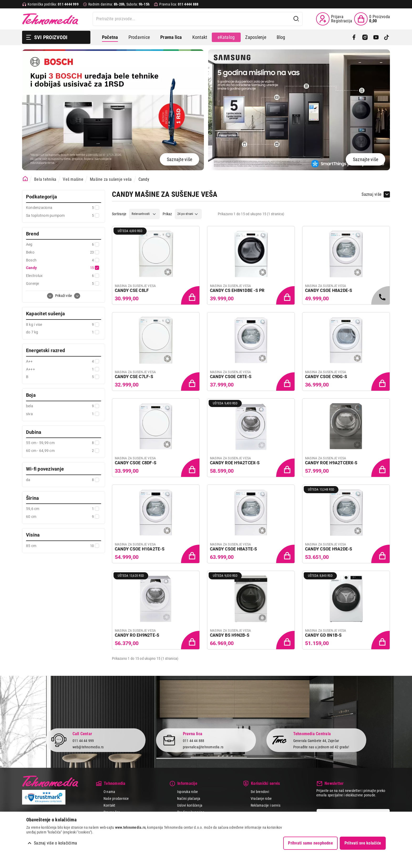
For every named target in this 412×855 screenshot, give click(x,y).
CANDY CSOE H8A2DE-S (328, 290)
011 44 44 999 (83, 740)
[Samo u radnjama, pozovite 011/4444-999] (381, 296)
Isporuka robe (187, 792)
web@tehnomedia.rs (88, 747)
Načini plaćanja (188, 798)
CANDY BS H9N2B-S (229, 635)
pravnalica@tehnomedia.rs (203, 747)
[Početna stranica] (25, 179)
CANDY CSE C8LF (132, 290)
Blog (281, 37)
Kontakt (199, 37)
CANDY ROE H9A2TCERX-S (331, 462)
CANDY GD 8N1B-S (323, 635)
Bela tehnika (45, 179)
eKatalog (226, 37)
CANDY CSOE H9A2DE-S (328, 549)
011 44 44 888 (193, 740)
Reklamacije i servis (265, 805)
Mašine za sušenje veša (111, 179)
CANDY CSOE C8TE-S (230, 376)
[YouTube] (376, 37)
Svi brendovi (260, 792)
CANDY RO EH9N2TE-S (137, 635)
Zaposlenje (255, 37)
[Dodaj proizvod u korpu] (190, 296)
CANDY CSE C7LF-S (134, 376)
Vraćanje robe (261, 798)
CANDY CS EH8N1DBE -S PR (237, 290)
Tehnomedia (50, 19)
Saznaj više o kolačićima (55, 843)
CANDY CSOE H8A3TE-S (233, 549)
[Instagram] (365, 37)
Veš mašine (73, 179)
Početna (110, 37)
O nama (109, 792)
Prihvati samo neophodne (310, 843)
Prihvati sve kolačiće (362, 843)
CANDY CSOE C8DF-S (135, 462)
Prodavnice (139, 37)
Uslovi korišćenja (189, 805)
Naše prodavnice (116, 798)
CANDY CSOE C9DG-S (326, 376)
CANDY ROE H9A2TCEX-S (235, 462)
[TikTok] (386, 37)
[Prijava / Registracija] (334, 18)
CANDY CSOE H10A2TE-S (139, 549)
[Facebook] (354, 37)
